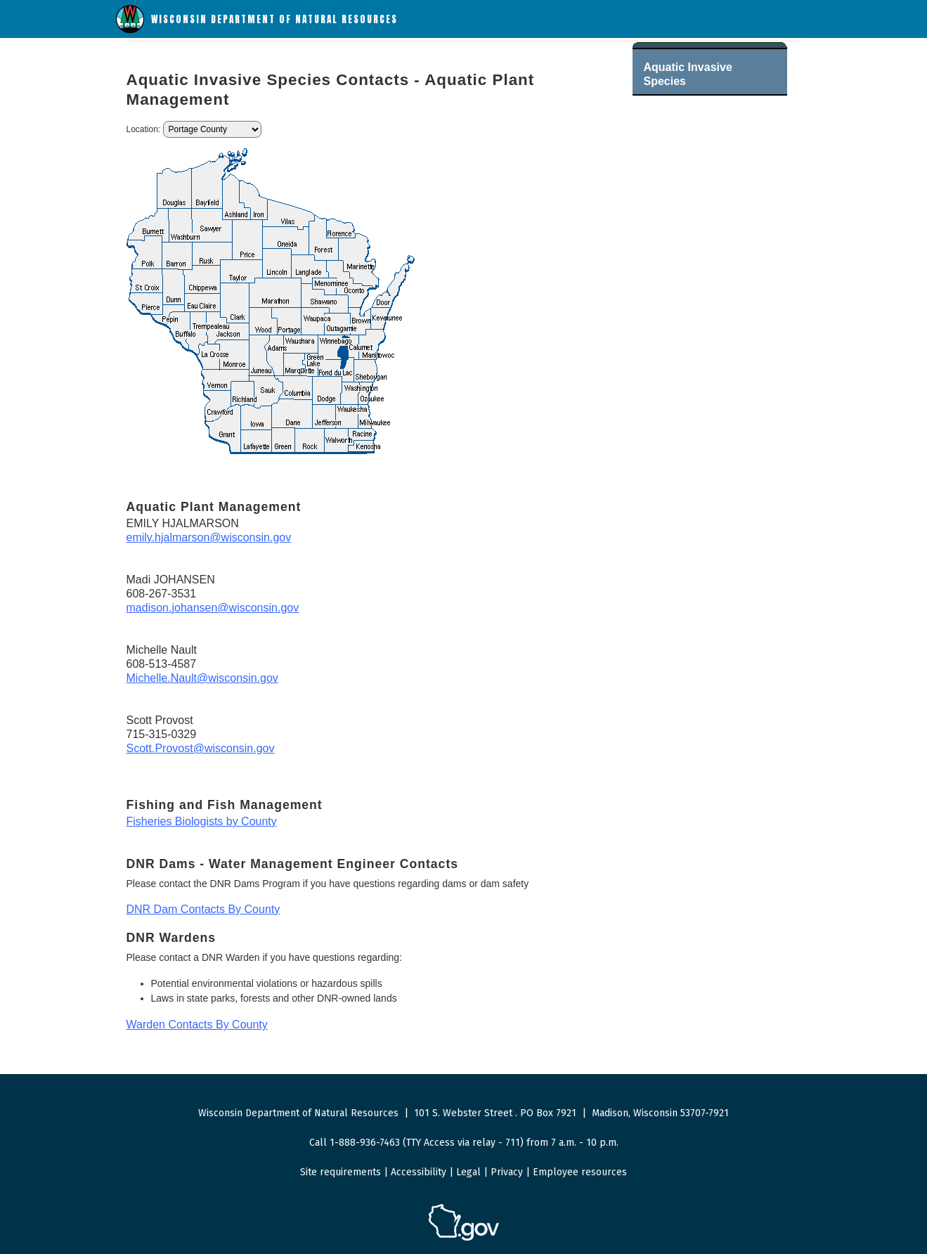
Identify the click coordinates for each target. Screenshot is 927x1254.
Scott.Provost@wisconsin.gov (201, 748)
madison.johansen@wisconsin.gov (213, 608)
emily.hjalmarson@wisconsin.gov (209, 537)
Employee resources (580, 1172)
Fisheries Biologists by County (202, 821)
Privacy (507, 1172)
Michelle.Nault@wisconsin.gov (202, 678)
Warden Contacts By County (197, 1024)
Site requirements (340, 1172)
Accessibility (418, 1172)
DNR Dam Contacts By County (203, 909)
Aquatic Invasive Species (688, 74)
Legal (468, 1172)
